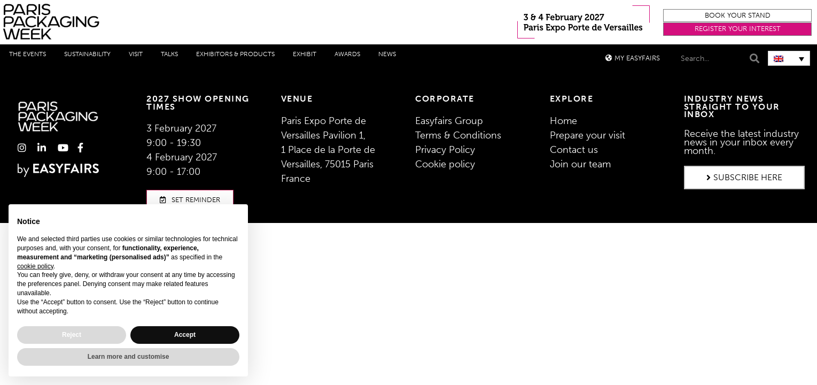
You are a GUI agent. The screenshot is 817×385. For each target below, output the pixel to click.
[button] (737, 15)
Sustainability (87, 54)
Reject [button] (71, 334)
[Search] (753, 58)
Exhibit (304, 54)
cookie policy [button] (35, 266)
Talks (169, 54)
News (387, 54)
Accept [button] (185, 334)
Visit (136, 54)
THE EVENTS (27, 54)
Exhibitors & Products (235, 54)
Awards (347, 54)
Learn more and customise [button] (128, 356)
